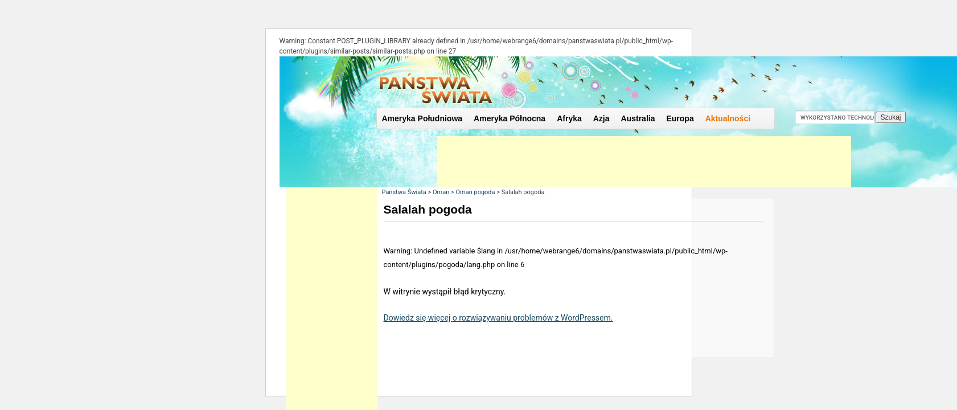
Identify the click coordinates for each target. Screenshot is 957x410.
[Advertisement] (644, 161)
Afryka (569, 118)
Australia (638, 118)
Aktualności (727, 118)
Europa (679, 118)
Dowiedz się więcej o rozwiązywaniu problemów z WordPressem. (498, 317)
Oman (441, 192)
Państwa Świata (404, 192)
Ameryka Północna (509, 118)
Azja (601, 118)
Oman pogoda (475, 192)
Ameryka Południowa (422, 118)
